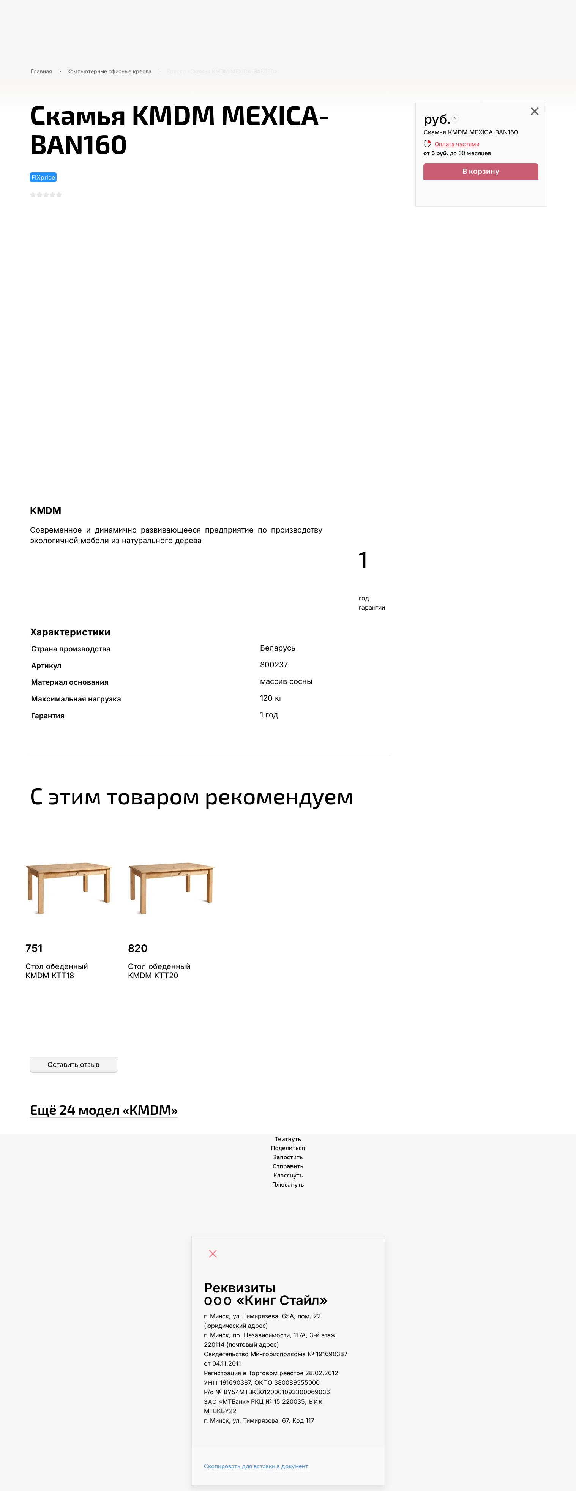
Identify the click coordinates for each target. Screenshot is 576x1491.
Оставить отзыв (73, 1070)
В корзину (481, 173)
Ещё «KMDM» (155, 1111)
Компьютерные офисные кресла (109, 71)
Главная (41, 71)
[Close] (215, 1260)
